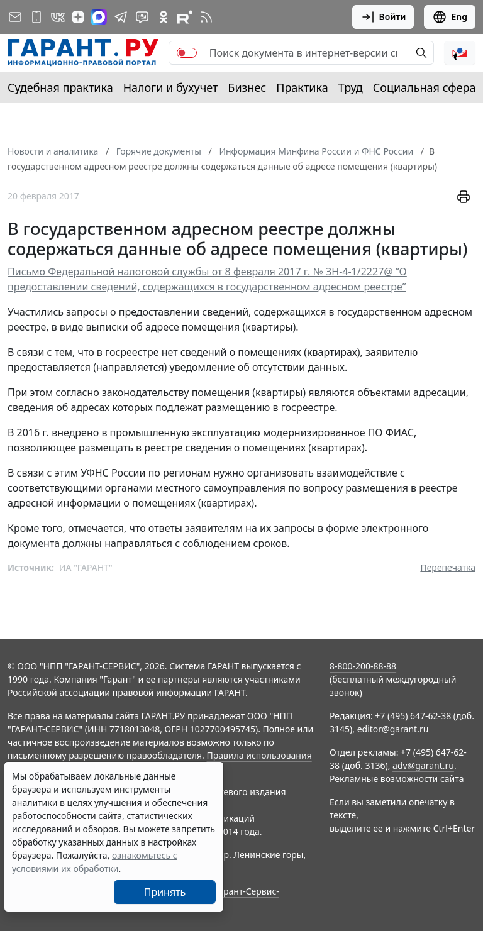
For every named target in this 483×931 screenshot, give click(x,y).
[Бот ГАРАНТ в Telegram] (142, 17)
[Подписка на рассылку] (15, 17)
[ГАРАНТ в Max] (99, 17)
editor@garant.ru (393, 729)
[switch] (187, 53)
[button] (459, 53)
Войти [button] (383, 17)
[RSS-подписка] (206, 17)
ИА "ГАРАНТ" (86, 567)
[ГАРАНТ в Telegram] (120, 17)
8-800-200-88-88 (363, 666)
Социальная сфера (424, 87)
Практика (302, 87)
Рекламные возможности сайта (397, 779)
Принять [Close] (165, 892)
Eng (449, 17)
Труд (350, 87)
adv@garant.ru (423, 765)
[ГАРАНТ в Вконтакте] (57, 17)
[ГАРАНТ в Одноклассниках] (163, 17)
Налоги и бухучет (170, 87)
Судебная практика (60, 87)
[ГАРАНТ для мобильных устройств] (36, 17)
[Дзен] (78, 17)
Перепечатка (447, 567)
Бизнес (247, 87)
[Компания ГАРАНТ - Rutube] (184, 17)
